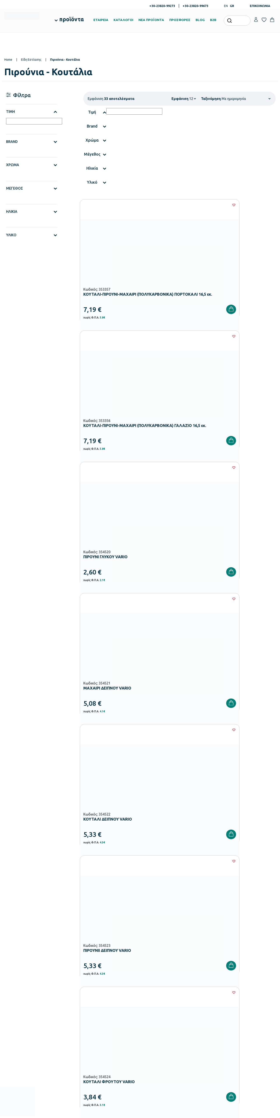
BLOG (200, 20)
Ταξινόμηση (211, 99)
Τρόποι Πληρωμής (200, 1001)
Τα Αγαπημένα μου (247, 1001)
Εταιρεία (148, 994)
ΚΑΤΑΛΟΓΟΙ (123, 20)
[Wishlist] (137, 205)
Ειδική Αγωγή (105, 1063)
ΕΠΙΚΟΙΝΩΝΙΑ (260, 6)
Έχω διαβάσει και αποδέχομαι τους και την (208, 926)
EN (226, 6)
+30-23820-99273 (162, 6)
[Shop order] (246, 98)
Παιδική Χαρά (105, 1048)
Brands (147, 1015)
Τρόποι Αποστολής (201, 1008)
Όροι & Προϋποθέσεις (203, 1022)
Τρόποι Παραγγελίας (202, 994)
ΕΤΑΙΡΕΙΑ (100, 20)
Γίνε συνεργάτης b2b (156, 1029)
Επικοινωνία (242, 1008)
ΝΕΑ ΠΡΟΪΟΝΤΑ (151, 20)
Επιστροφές (196, 1015)
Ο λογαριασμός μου (247, 994)
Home (8, 59)
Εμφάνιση (180, 99)
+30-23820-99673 (195, 6)
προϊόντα (71, 19)
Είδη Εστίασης (31, 59)
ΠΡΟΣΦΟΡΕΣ (179, 20)
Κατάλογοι (150, 1008)
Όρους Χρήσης (214, 926)
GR (232, 6)
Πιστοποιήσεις (152, 1001)
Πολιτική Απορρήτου (257, 926)
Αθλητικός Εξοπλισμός (111, 1056)
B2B (213, 20)
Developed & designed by (140, 1112)
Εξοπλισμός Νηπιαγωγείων (114, 1013)
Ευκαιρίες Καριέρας (155, 1022)
